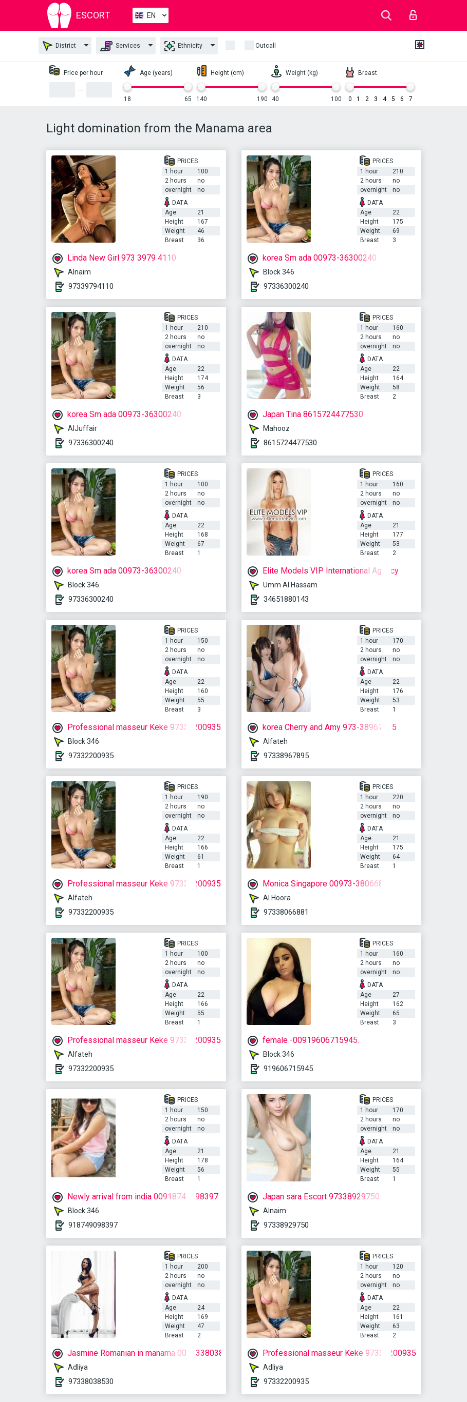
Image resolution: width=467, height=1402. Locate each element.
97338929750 (286, 1225)
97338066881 (286, 912)
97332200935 (91, 755)
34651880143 (286, 599)
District (59, 46)
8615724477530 (290, 442)
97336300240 (286, 286)
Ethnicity (183, 46)
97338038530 (91, 1381)
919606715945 (288, 1068)
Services (120, 46)
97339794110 (91, 286)
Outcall (265, 45)
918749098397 (93, 1225)
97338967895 (286, 755)
